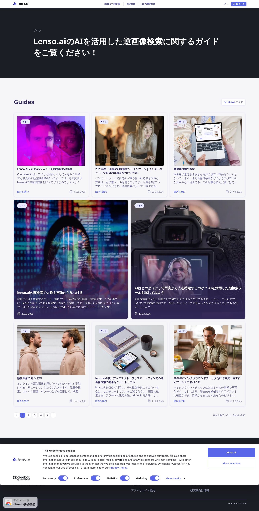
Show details (173, 504)
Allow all (231, 478)
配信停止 (136, 464)
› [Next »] (53, 414)
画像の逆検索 (112, 4)
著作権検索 (148, 4)
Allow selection (231, 489)
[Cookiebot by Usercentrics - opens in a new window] (21, 504)
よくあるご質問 (81, 464)
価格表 (16, 464)
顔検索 (131, 4)
